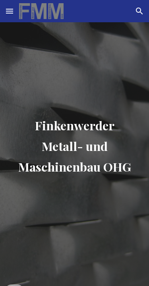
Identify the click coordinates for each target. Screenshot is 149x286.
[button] (9, 11)
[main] (75, 143)
